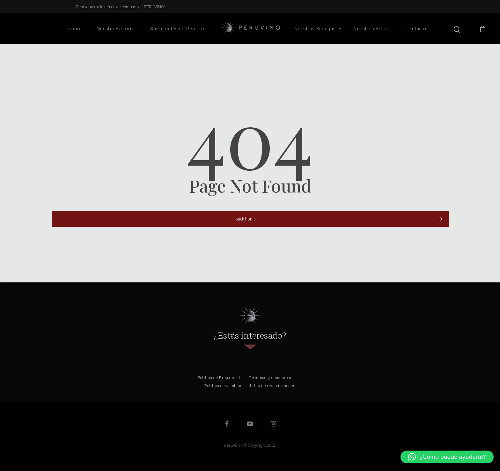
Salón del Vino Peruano (178, 29)
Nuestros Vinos (371, 29)
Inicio (73, 29)
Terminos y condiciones (272, 377)
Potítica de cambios (223, 385)
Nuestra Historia (115, 29)
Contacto (415, 29)
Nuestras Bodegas (317, 29)
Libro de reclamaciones (273, 385)
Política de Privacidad (219, 377)
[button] (447, 457)
